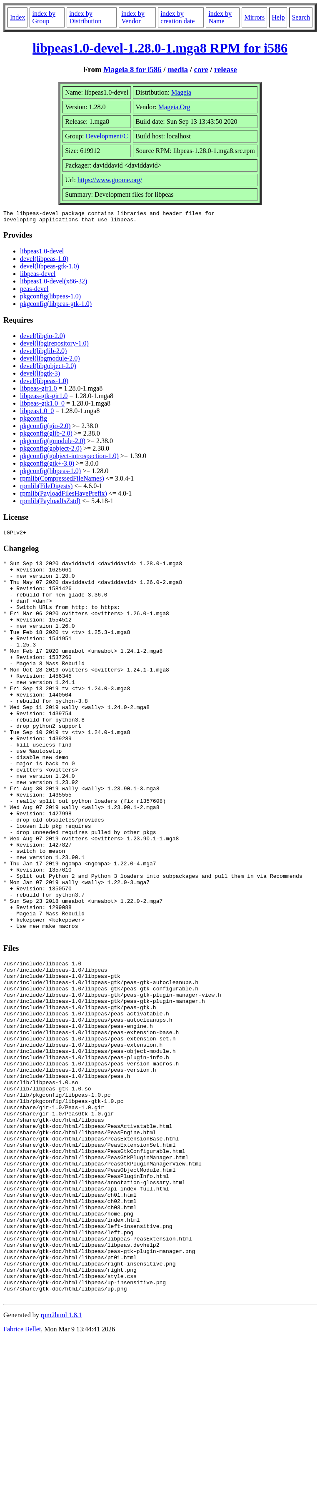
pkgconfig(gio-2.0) (45, 428)
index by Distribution (85, 17)
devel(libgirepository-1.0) (54, 345)
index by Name (220, 17)
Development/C (107, 136)
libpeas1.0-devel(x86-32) (53, 283)
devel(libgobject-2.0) (48, 368)
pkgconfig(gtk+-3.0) (47, 465)
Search (301, 17)
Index (17, 17)
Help (278, 17)
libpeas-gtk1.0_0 (42, 405)
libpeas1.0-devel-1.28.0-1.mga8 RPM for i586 (160, 47)
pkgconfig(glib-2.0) (46, 435)
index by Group (43, 17)
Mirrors (254, 17)
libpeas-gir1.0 (38, 390)
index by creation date (177, 17)
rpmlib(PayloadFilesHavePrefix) (63, 495)
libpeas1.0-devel (42, 253)
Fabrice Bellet (22, 1475)
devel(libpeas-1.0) (44, 261)
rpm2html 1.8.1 (61, 1461)
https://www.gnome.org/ (110, 179)
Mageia (181, 92)
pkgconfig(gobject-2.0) (51, 450)
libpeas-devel (37, 276)
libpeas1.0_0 (37, 413)
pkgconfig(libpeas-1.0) (50, 298)
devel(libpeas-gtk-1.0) (49, 268)
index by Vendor (133, 17)
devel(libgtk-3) (40, 375)
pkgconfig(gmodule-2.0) (52, 443)
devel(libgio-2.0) (42, 338)
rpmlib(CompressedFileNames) (62, 480)
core (201, 69)
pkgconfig (33, 420)
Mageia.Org (174, 106)
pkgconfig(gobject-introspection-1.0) (69, 458)
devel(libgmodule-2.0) (50, 360)
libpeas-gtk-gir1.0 (44, 398)
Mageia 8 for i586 (132, 69)
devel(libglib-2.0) (43, 353)
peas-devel (34, 291)
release (225, 69)
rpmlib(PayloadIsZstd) (50, 503)
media (178, 69)
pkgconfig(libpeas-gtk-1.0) (56, 306)
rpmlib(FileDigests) (46, 488)
